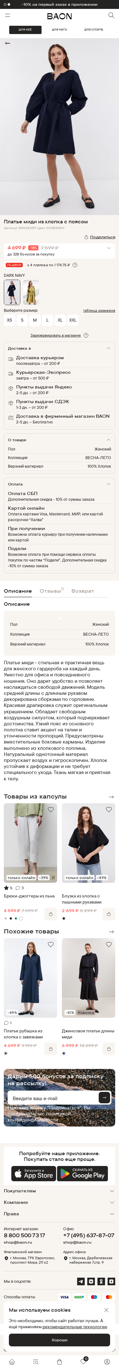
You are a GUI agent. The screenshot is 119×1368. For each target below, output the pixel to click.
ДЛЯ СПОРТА (93, 29)
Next (111, 797)
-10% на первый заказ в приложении (60, 4)
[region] (57, 721)
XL (60, 320)
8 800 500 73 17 (24, 1235)
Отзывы (52, 590)
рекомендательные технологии (75, 1326)
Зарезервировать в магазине (55, 335)
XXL (72, 320)
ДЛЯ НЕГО (59, 29)
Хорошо (60, 1339)
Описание (18, 591)
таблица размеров (99, 310)
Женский (103, 448)
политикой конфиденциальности (39, 1116)
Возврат (82, 591)
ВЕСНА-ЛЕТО (98, 457)
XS (9, 320)
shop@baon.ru (18, 1242)
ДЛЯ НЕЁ (25, 29)
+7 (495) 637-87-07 (88, 1235)
